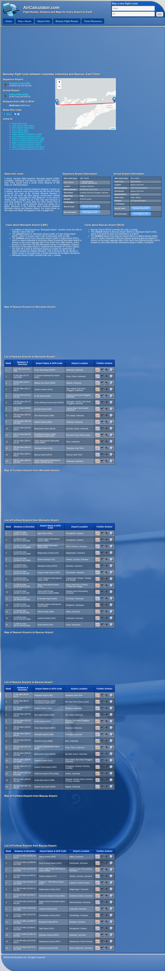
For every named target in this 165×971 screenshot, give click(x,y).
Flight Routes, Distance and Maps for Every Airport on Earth (57, 12)
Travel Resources (93, 21)
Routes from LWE (90, 207)
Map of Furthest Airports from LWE (28, 138)
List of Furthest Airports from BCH (28, 149)
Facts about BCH (20, 132)
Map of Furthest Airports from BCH (28, 147)
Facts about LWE (20, 130)
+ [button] (59, 82)
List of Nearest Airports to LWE (26, 136)
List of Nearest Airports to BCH (26, 145)
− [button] (59, 87)
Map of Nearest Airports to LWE (27, 134)
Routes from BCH (140, 208)
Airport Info (43, 21)
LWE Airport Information (23, 125)
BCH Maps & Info (140, 214)
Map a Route (24, 21)
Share (7, 114)
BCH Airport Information (23, 128)
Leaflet (112, 128)
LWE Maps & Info (90, 212)
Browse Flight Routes (67, 21)
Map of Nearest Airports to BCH (27, 142)
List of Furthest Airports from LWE (28, 140)
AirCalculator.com (41, 7)
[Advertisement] (48, 49)
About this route (19, 123)
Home (8, 21)
